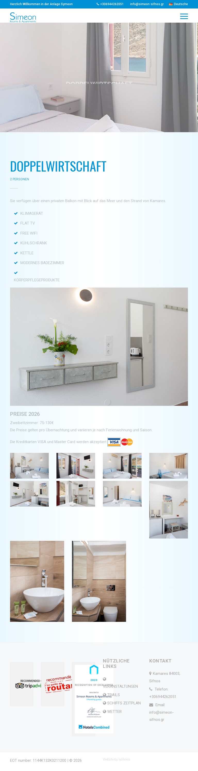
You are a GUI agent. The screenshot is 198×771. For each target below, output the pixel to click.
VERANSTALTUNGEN (120, 686)
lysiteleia (124, 759)
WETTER (114, 711)
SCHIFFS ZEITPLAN (124, 703)
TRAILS (113, 695)
